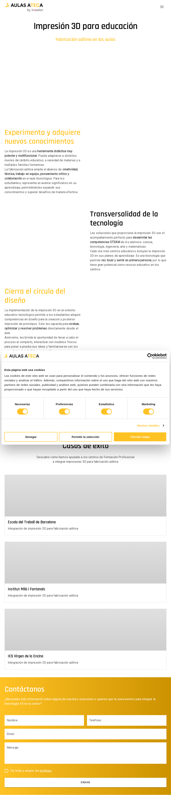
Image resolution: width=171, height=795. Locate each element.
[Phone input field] (126, 720)
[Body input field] (85, 755)
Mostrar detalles (148, 425)
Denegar (31, 436)
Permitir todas (140, 436)
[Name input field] (44, 720)
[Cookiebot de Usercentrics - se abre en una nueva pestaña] (150, 356)
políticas (45, 771)
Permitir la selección (85, 436)
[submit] (85, 782)
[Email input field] (85, 734)
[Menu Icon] (161, 6)
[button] (24, 7)
